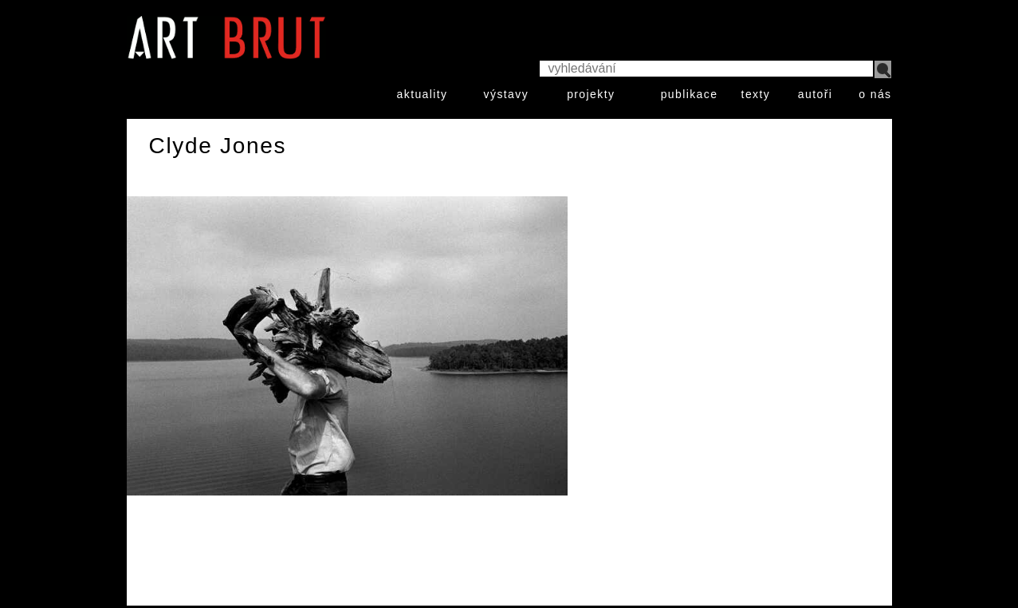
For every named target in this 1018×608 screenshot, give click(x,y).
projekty (591, 94)
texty (756, 94)
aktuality (422, 94)
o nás (875, 94)
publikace (689, 94)
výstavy (506, 94)
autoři (815, 94)
